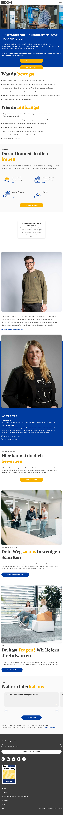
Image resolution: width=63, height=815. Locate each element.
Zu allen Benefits (31, 205)
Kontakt (3, 788)
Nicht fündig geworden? (9, 741)
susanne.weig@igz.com (12, 436)
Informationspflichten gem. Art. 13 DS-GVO (14, 796)
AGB (2, 808)
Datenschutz (5, 792)
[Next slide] (57, 710)
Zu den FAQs (12, 670)
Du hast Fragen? (31, 67)
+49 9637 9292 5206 (11, 439)
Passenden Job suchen (31, 752)
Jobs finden (31, 717)
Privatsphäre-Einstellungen (46, 808)
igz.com (3, 804)
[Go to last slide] (5, 710)
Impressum (4, 800)
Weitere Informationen (15, 575)
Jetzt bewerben (50, 727)
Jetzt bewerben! (31, 61)
